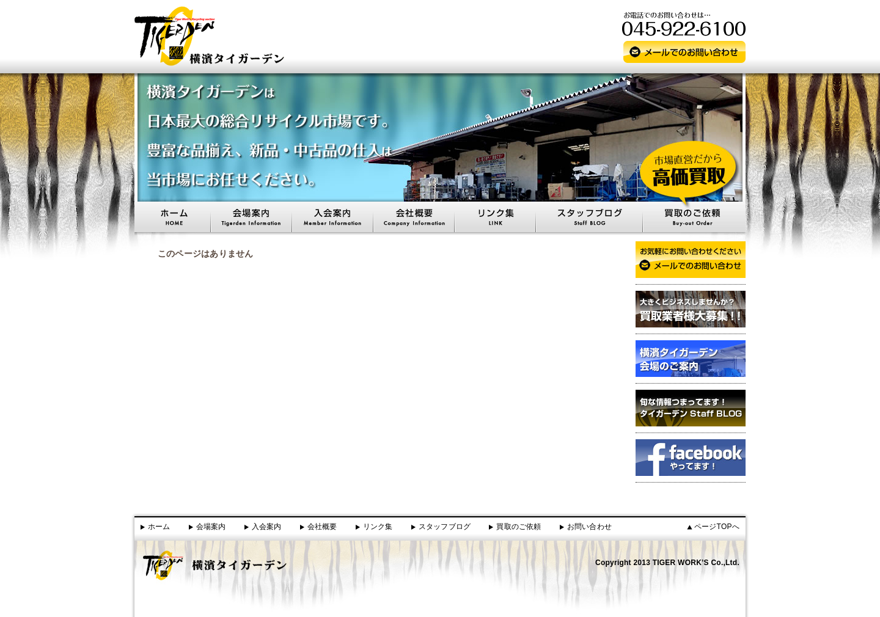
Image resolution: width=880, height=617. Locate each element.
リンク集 (378, 526)
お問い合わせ (589, 526)
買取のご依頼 (518, 526)
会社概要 (322, 526)
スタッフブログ (445, 526)
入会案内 (267, 526)
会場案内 (211, 526)
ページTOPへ (716, 526)
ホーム (159, 526)
